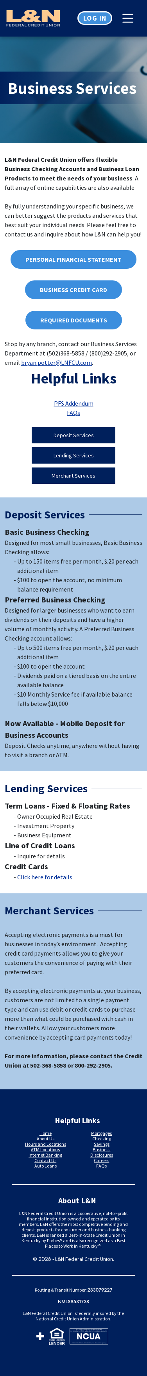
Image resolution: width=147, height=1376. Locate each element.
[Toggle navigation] (130, 18)
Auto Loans (45, 1166)
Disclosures (101, 1155)
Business (101, 1149)
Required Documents (73, 320)
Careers (101, 1160)
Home (45, 1133)
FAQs (73, 413)
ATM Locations (45, 1149)
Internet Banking (45, 1155)
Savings (101, 1144)
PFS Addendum (73, 403)
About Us (45, 1138)
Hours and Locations (45, 1144)
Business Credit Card (73, 290)
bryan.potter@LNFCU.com (56, 362)
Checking (101, 1138)
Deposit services (74, 435)
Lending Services (74, 455)
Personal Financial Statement (67, 260)
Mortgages (101, 1133)
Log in (94, 18)
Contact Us (45, 1160)
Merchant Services (73, 475)
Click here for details (44, 877)
